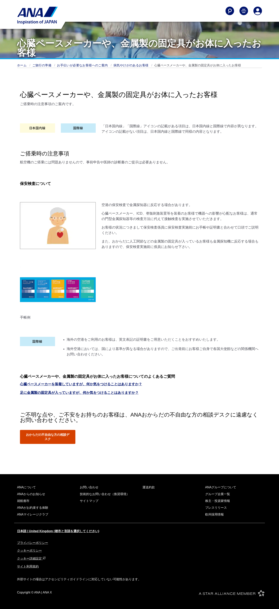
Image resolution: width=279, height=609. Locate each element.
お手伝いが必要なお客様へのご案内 (83, 65)
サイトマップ (89, 500)
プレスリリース (216, 507)
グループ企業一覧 (217, 494)
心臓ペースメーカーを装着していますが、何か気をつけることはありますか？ (81, 384)
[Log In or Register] (257, 11)
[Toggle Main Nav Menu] (243, 11)
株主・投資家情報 (217, 500)
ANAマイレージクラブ (32, 514)
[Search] (230, 11)
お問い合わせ (89, 487)
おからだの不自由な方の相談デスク (47, 437)
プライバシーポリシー (32, 542)
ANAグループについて (220, 487)
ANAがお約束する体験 (32, 507)
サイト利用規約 (28, 566)
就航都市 (23, 500)
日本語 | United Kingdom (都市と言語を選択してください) (58, 531)
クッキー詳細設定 (31, 558)
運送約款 (148, 487)
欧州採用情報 (214, 514)
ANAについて (26, 487)
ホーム (22, 65)
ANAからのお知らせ (31, 494)
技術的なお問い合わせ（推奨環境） (104, 494)
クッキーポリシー (29, 550)
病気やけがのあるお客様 (131, 65)
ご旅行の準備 (42, 65)
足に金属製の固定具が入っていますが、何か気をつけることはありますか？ (79, 393)
